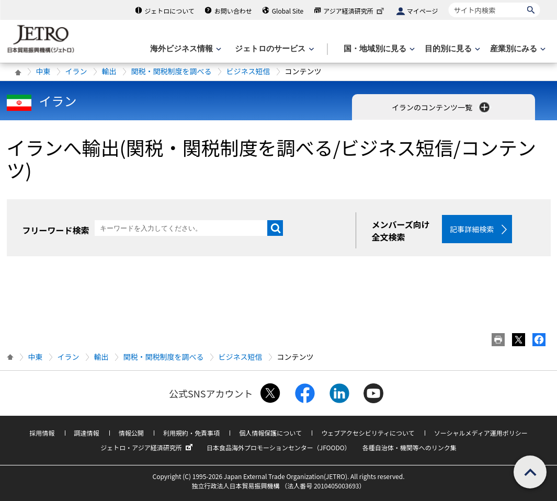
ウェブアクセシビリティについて (367, 432)
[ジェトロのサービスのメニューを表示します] (273, 49)
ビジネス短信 (248, 71)
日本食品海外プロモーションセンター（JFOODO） (279, 447)
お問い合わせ (233, 10)
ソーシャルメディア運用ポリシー (481, 432)
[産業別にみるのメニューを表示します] (516, 49)
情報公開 (131, 432)
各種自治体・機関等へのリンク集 (409, 447)
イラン (76, 71)
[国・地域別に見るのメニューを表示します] (378, 49)
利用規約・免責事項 (191, 432)
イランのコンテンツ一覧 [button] (442, 107)
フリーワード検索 (55, 230)
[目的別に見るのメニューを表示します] (451, 49)
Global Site (287, 10)
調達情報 (86, 432)
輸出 (109, 71)
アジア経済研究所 (354, 10)
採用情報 (41, 432)
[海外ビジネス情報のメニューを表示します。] (184, 49)
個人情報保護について (270, 432)
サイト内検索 (448, 2)
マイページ (422, 10)
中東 (43, 71)
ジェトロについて (169, 10)
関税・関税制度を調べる (171, 71)
